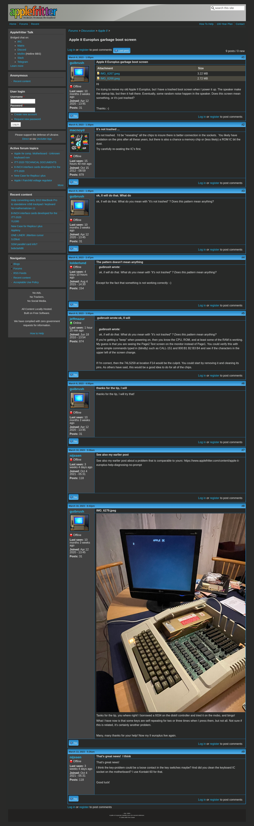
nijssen (75, 455)
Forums (23, 24)
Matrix (20, 45)
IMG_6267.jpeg (110, 73)
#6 (243, 383)
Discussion (88, 30)
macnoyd (77, 130)
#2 (243, 124)
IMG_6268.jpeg (110, 78)
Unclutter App (44, 138)
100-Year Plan (225, 24)
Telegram (22, 61)
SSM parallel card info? (24, 244)
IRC (19, 41)
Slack (20, 57)
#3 (243, 190)
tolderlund (78, 263)
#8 (243, 505)
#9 (243, 751)
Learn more (16, 65)
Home (13, 24)
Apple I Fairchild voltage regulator (33, 180)
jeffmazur (77, 319)
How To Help (206, 24)
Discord (21, 49)
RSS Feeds (19, 273)
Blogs (16, 264)
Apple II (102, 30)
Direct (25, 138)
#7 (243, 450)
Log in (71, 49)
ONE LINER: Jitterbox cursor (27, 235)
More (61, 185)
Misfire (21, 53)
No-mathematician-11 (23, 208)
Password (17, 105)
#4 (243, 257)
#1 (243, 57)
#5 (243, 313)
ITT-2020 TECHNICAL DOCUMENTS (35, 162)
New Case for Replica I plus (30, 175)
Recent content (22, 81)
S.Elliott (15, 239)
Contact (240, 24)
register (84, 49)
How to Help (37, 333)
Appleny (15, 230)
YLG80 (15, 221)
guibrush (77, 63)
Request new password (27, 119)
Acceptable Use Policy (26, 282)
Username (17, 96)
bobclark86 (17, 248)
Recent (35, 24)
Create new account (25, 114)
